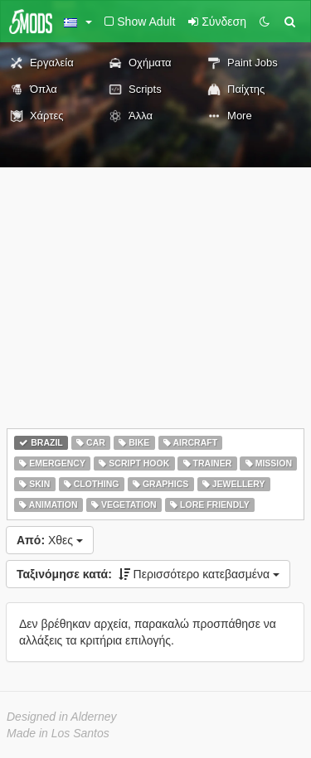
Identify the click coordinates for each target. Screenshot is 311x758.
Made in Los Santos (58, 733)
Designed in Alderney (62, 716)
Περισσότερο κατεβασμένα (148, 574)
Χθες (50, 540)
